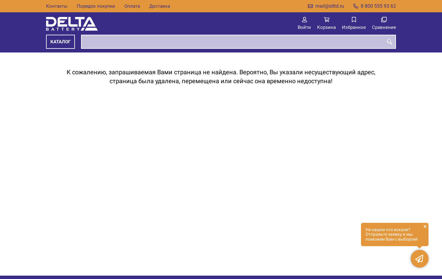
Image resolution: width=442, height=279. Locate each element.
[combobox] (238, 42)
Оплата (132, 6)
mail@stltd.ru (329, 6)
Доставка (159, 6)
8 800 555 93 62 (378, 6)
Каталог (60, 42)
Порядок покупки (96, 6)
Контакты (57, 6)
